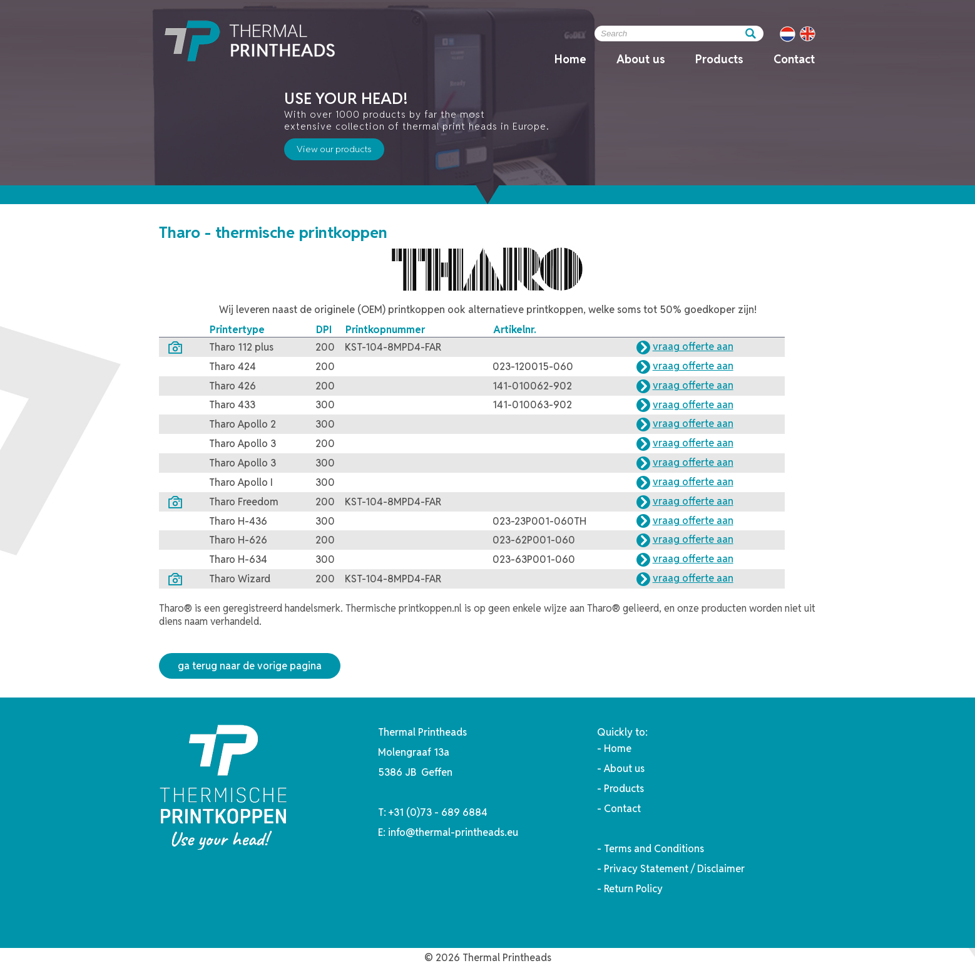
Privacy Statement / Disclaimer (674, 868)
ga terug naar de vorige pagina (250, 665)
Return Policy (633, 888)
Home (570, 59)
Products (719, 59)
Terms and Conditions (654, 848)
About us (640, 59)
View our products (334, 149)
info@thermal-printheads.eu (453, 832)
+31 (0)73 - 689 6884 (438, 812)
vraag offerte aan (693, 346)
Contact (794, 59)
